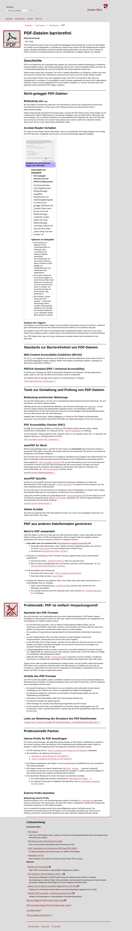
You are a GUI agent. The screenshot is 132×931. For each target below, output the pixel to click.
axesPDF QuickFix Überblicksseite (38, 503)
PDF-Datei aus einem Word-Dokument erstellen (45, 841)
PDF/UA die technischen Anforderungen (40, 381)
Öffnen (32, 10)
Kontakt (30, 18)
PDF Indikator (33, 832)
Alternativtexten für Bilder (78, 779)
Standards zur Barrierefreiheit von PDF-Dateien (49, 756)
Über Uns (38, 18)
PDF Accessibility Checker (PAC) (67, 573)
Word (67, 768)
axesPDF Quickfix (62, 586)
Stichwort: (10, 7)
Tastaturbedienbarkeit (75, 495)
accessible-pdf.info (34, 910)
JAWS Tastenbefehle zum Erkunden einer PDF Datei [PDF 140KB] (53, 848)
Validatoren (92, 406)
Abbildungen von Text (36, 855)
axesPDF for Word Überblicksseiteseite (39, 473)
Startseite (28, 25)
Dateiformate (54, 25)
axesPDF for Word (54, 561)
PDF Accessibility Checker (48, 462)
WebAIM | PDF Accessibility (39, 867)
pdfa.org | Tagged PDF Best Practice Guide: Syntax (46, 900)
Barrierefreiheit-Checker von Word (54, 551)
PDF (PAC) (39, 915)
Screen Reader (60, 498)
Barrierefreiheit (33, 926)
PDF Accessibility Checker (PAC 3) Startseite (41, 439)
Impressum (45, 926)
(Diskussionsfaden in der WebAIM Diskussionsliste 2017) (62, 722)
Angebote (9, 18)
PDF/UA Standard (71, 431)
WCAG (29, 358)
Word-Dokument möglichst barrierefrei (72, 543)
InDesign (75, 768)
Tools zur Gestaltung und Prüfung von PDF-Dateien (66, 750)
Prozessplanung (87, 800)
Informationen (20, 18)
